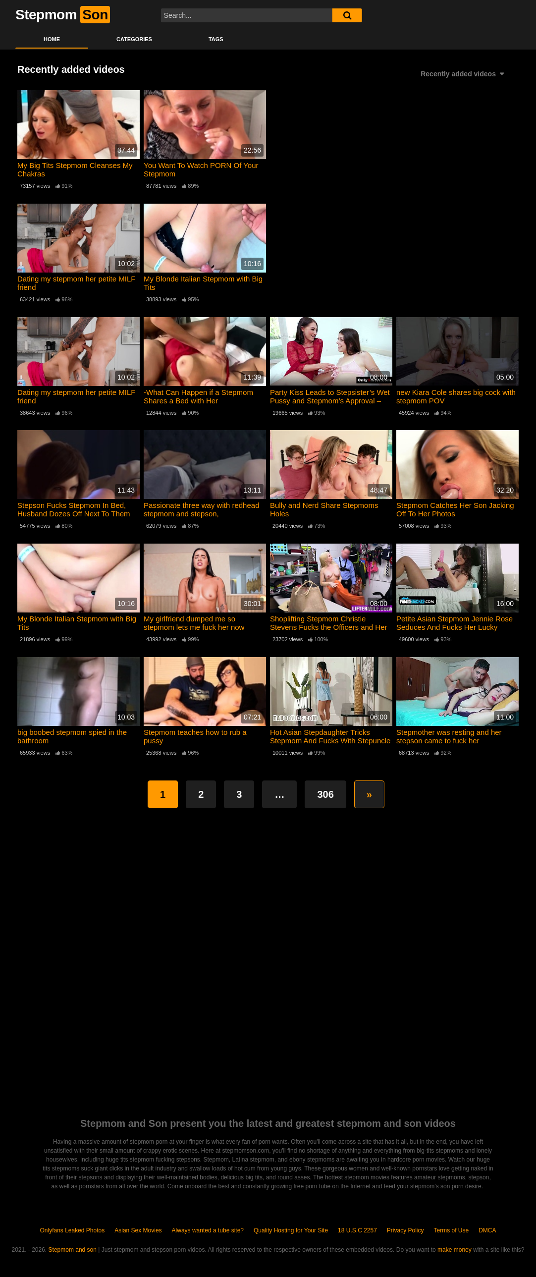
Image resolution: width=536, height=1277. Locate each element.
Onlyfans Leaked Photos (72, 1230)
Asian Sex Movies (137, 1230)
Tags (216, 39)
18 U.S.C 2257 (357, 1230)
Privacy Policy (405, 1230)
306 (325, 794)
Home (52, 39)
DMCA (487, 1230)
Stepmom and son (73, 1249)
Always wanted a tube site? (208, 1230)
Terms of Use (451, 1230)
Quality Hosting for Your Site (291, 1230)
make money (454, 1249)
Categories (134, 39)
